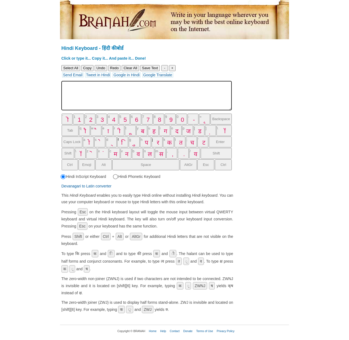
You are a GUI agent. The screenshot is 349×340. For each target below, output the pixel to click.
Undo (101, 68)
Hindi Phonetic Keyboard (137, 176)
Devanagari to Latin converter (86, 186)
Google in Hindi (126, 75)
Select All (70, 68)
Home (153, 331)
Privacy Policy (225, 331)
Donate (187, 331)
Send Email (73, 75)
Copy (87, 68)
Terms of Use (204, 331)
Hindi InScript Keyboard (83, 176)
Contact (175, 331)
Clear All (130, 68)
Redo (114, 68)
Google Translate (157, 75)
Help (163, 331)
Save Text (150, 68)
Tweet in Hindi (98, 75)
